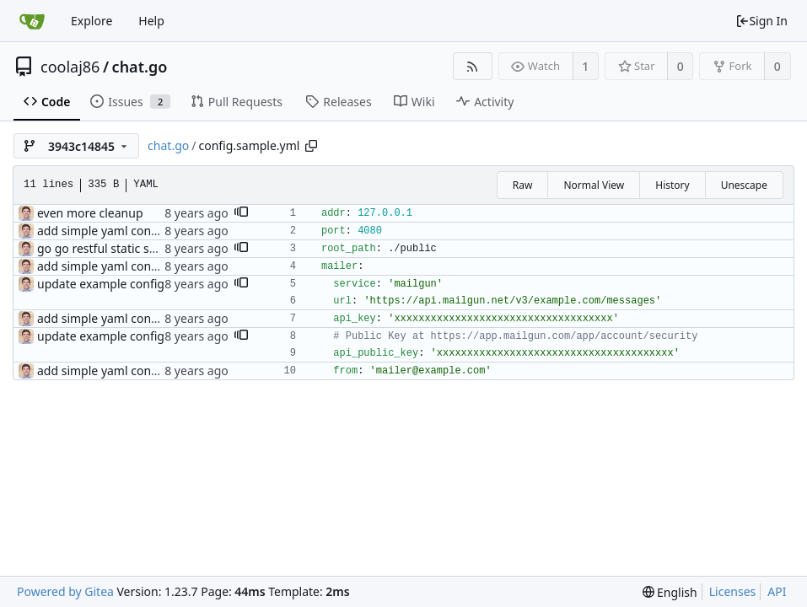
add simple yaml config (101, 231)
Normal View (593, 185)
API (776, 591)
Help (151, 21)
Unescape (744, 185)
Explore (91, 21)
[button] (241, 213)
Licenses (732, 591)
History (672, 185)
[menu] (670, 592)
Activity (485, 102)
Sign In (761, 21)
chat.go (140, 66)
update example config (100, 284)
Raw (523, 185)
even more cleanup (90, 213)
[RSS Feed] (472, 66)
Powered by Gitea (65, 591)
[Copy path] (311, 146)
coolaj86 (70, 66)
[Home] (32, 21)
